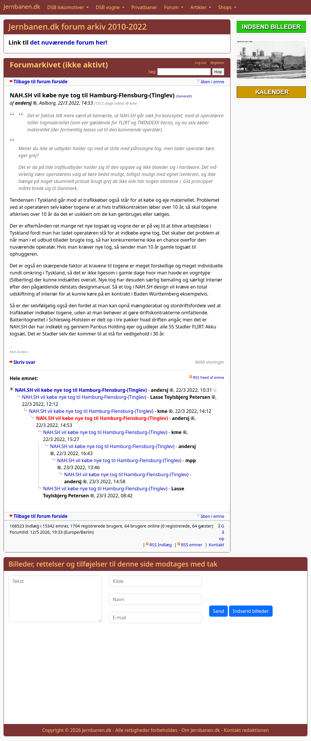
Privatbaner (144, 7)
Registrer (217, 62)
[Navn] (155, 599)
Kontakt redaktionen (246, 730)
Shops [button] (225, 7)
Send (218, 611)
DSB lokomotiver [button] (66, 7)
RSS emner (191, 544)
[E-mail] (155, 617)
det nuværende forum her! (68, 42)
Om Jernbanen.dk (200, 730)
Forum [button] (172, 7)
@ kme (131, 103)
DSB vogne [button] (108, 7)
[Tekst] (55, 599)
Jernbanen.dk (22, 7)
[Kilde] (155, 581)
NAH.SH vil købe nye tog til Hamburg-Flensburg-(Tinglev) (81, 390)
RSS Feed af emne (208, 377)
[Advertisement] (155, 678)
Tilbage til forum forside (40, 82)
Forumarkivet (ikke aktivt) (59, 65)
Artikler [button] (199, 7)
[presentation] (253, 587)
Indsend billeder (251, 611)
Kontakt (216, 544)
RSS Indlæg (160, 544)
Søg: (152, 71)
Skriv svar (24, 362)
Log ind (200, 62)
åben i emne (212, 81)
